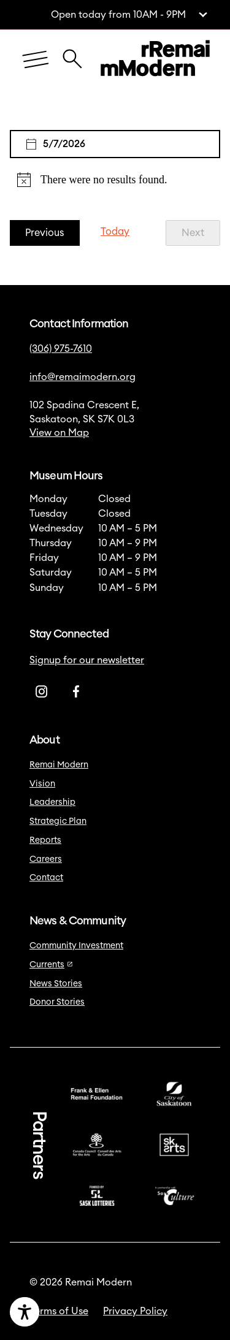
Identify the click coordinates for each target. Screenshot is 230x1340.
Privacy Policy (135, 1311)
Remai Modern (58, 765)
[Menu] (35, 60)
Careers (45, 859)
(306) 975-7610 (60, 349)
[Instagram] (41, 691)
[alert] (115, 180)
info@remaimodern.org (82, 377)
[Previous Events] (45, 233)
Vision (42, 784)
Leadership (52, 802)
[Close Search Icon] (72, 53)
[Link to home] (155, 60)
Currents (51, 965)
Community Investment (76, 946)
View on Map (59, 433)
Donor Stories (57, 1002)
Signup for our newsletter (86, 660)
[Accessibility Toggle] (65, 1312)
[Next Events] (193, 233)
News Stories (55, 984)
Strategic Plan (57, 821)
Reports (45, 840)
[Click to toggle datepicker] (115, 144)
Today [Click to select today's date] (115, 232)
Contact (46, 878)
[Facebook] (76, 691)
